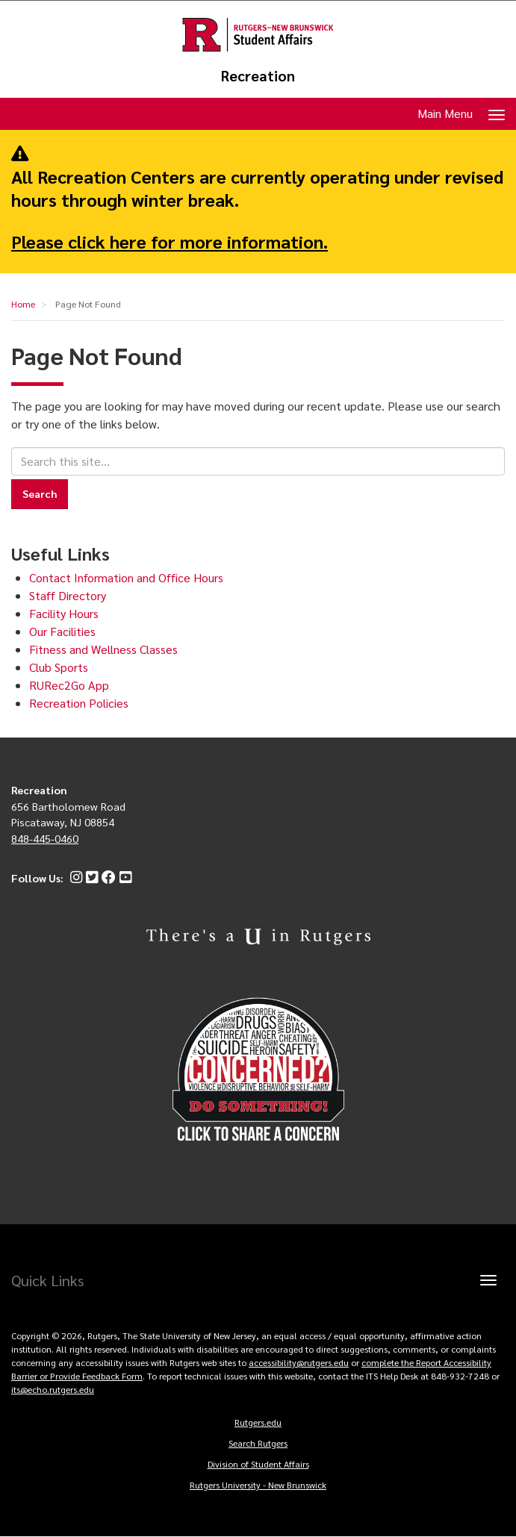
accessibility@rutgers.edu (299, 1362)
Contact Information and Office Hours (126, 577)
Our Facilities (62, 631)
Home (23, 304)
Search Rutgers (258, 1443)
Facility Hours (64, 613)
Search (39, 493)
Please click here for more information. (169, 241)
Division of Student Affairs (258, 1464)
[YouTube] (123, 878)
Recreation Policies (78, 703)
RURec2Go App (69, 685)
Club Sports (58, 667)
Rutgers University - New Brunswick (258, 1485)
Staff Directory (67, 595)
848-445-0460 (44, 838)
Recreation (258, 76)
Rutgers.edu (258, 1422)
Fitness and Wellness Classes (103, 649)
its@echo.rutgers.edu (52, 1389)
